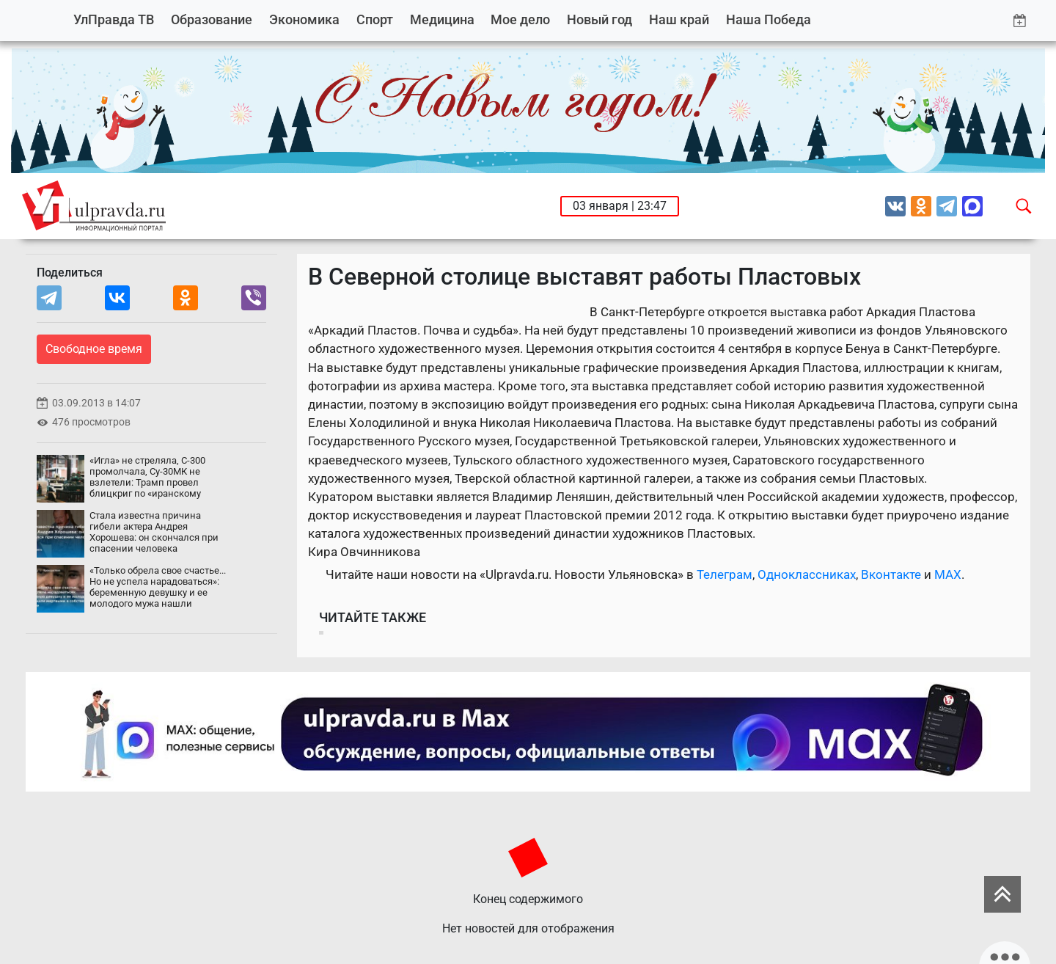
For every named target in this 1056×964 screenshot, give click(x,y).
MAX (947, 574)
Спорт (374, 19)
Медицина (442, 19)
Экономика (304, 19)
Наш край (679, 19)
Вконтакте (891, 574)
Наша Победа (768, 19)
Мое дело (520, 19)
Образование (211, 19)
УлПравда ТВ (113, 19)
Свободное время (93, 349)
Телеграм (724, 574)
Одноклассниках (807, 574)
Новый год (599, 19)
